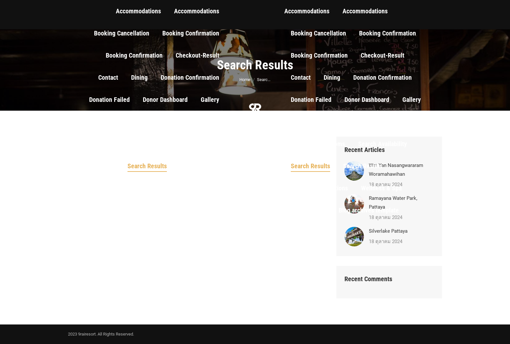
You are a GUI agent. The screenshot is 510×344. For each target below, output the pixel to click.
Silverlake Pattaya (388, 231)
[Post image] (354, 236)
